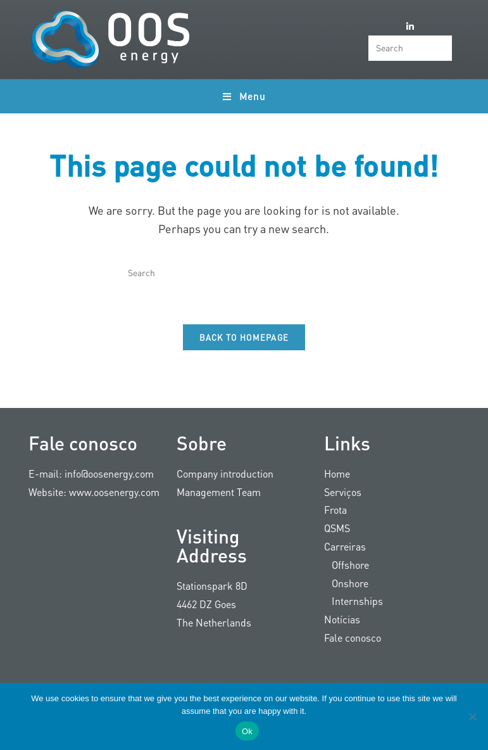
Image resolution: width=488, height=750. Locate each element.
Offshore (346, 564)
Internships (353, 601)
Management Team (219, 492)
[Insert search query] (410, 48)
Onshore (346, 583)
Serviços (342, 492)
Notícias (342, 619)
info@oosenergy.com (109, 473)
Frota (335, 510)
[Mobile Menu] (244, 96)
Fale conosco (352, 637)
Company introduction (225, 473)
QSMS (337, 528)
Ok (247, 731)
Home (337, 473)
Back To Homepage (244, 337)
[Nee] (472, 716)
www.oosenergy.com (114, 492)
